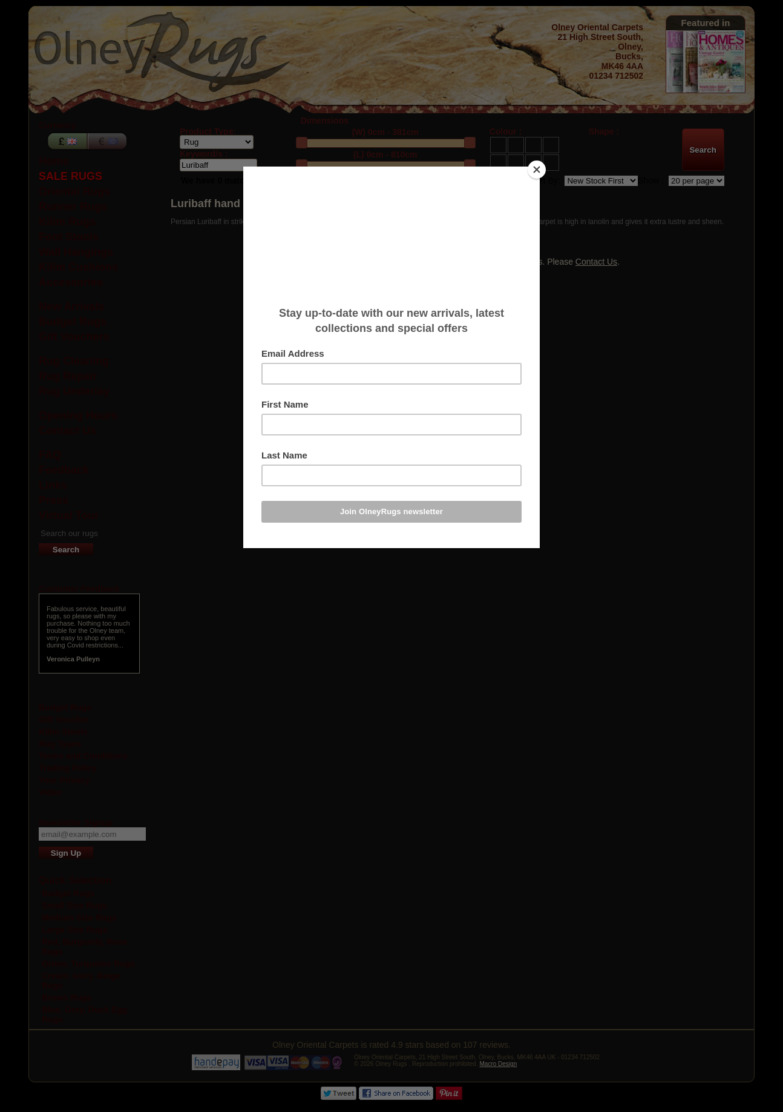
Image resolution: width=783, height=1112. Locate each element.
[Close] (537, 170)
